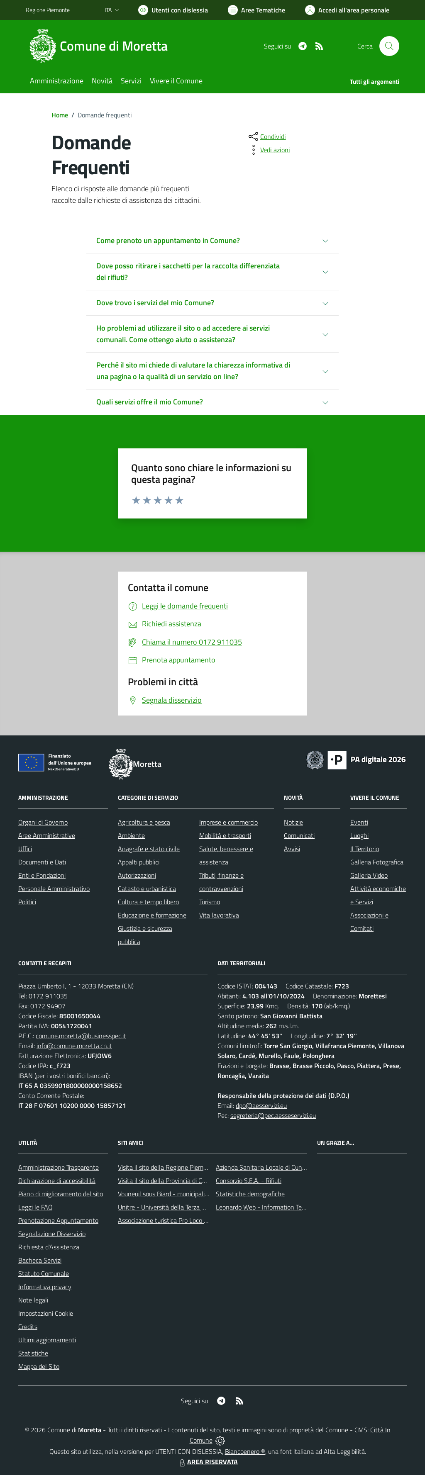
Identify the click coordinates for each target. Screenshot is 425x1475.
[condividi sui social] (266, 136)
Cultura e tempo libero (148, 902)
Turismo (209, 902)
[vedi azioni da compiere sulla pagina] (268, 149)
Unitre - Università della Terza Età (164, 1207)
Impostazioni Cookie (45, 1313)
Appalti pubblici (138, 862)
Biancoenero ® (245, 1451)
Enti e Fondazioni (42, 875)
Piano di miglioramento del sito (60, 1194)
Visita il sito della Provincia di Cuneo (167, 1180)
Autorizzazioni (137, 875)
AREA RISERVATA (207, 1462)
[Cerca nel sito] (389, 46)
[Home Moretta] (102, 46)
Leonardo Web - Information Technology (271, 1207)
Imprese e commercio (228, 822)
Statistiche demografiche (250, 1194)
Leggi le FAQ (35, 1207)
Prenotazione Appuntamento (58, 1220)
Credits (27, 1326)
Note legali (33, 1300)
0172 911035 (48, 996)
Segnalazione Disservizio (51, 1234)
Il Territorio (364, 849)
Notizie (293, 822)
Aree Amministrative (46, 835)
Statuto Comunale (43, 1273)
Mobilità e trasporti (225, 835)
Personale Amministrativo (54, 888)
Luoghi (359, 835)
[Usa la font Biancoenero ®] (173, 10)
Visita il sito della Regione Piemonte (167, 1167)
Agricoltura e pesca (144, 822)
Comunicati (299, 835)
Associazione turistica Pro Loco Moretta (172, 1220)
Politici (27, 902)
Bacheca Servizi (39, 1260)
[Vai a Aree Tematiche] (256, 10)
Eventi (359, 822)
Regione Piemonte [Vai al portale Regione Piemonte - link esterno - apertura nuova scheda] (48, 9)
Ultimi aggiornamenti (47, 1340)
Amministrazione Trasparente (58, 1167)
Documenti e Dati (42, 862)
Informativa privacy (44, 1287)
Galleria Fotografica (376, 862)
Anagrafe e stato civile (149, 849)
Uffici (25, 849)
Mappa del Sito (38, 1366)
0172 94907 (48, 1006)
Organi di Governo (43, 822)
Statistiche (33, 1353)
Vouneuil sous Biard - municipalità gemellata (179, 1194)
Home (59, 115)
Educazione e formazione (152, 915)
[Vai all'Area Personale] (347, 10)
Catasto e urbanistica (147, 888)
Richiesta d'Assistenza (48, 1247)
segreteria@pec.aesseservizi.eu (273, 1115)
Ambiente (131, 835)
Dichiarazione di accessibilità (56, 1180)
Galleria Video (369, 875)
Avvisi (292, 849)
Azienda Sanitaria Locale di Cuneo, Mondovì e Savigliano (293, 1167)
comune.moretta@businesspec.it (81, 1036)
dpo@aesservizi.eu (261, 1105)
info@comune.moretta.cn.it (74, 1046)
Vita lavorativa (219, 915)
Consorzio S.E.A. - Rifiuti (248, 1180)
